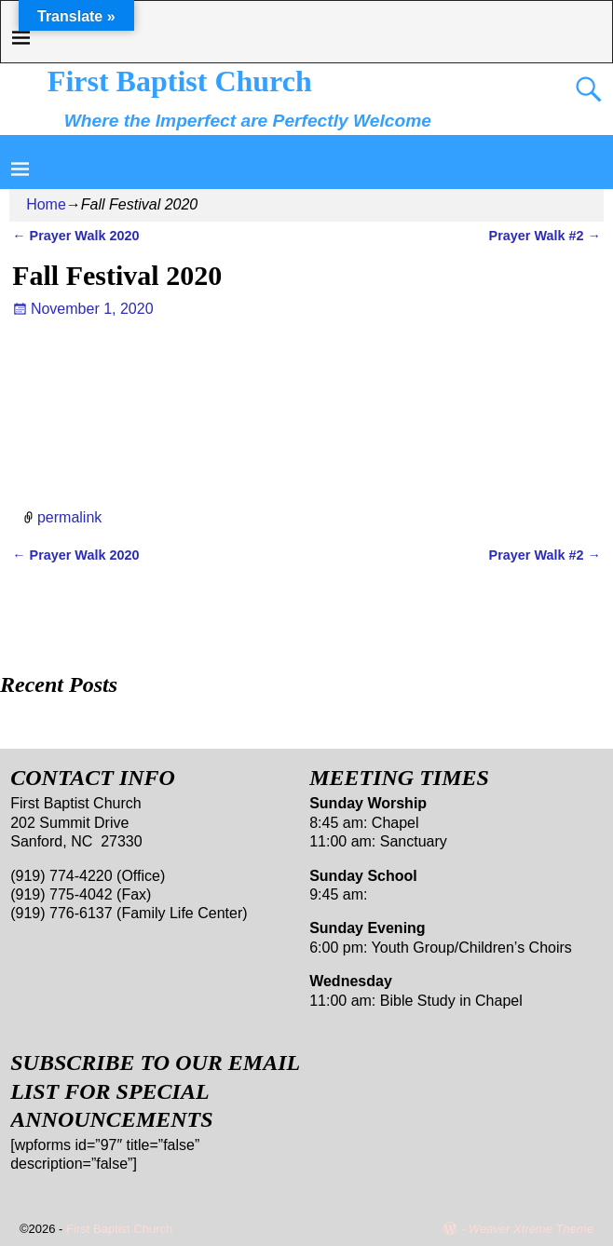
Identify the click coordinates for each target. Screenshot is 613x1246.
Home (46, 204)
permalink (69, 516)
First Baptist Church (180, 81)
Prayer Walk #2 (545, 235)
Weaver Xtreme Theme (531, 1229)
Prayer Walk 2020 (75, 235)
